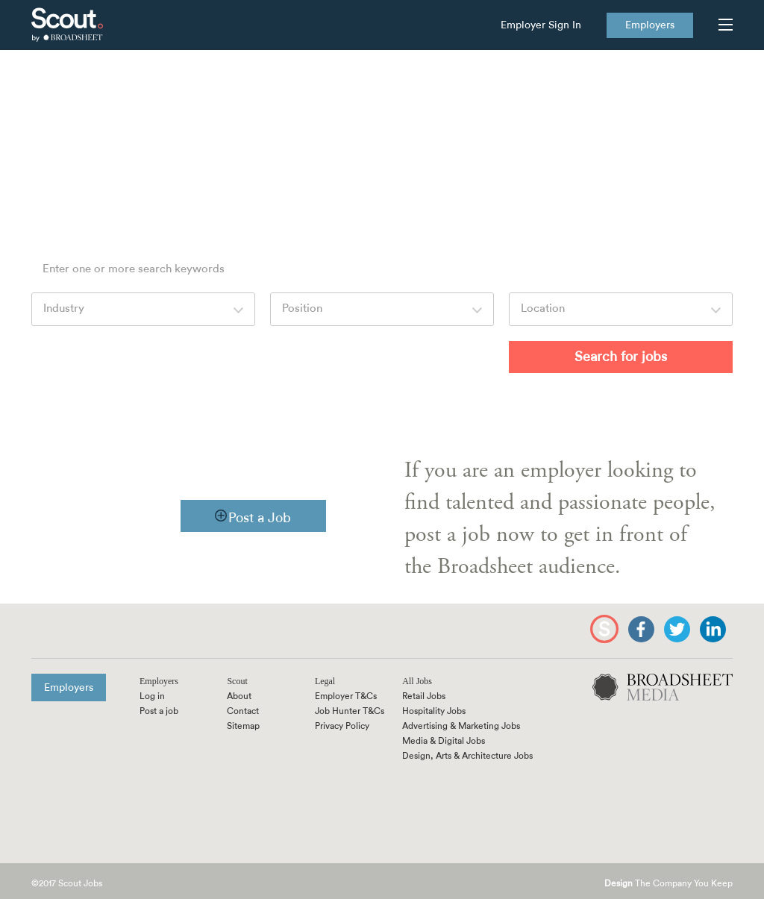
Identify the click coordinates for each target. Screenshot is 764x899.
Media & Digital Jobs (443, 740)
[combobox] (143, 309)
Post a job (159, 711)
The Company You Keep (668, 884)
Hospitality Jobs (434, 711)
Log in (152, 696)
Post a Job (259, 517)
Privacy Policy (342, 725)
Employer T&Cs (346, 696)
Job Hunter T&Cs (349, 711)
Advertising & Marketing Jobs (461, 725)
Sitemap (243, 725)
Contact (243, 711)
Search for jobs (620, 356)
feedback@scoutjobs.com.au (549, 165)
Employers (649, 25)
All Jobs (417, 681)
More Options (432, 355)
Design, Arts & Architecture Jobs (467, 755)
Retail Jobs (423, 696)
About (239, 696)
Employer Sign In (541, 25)
